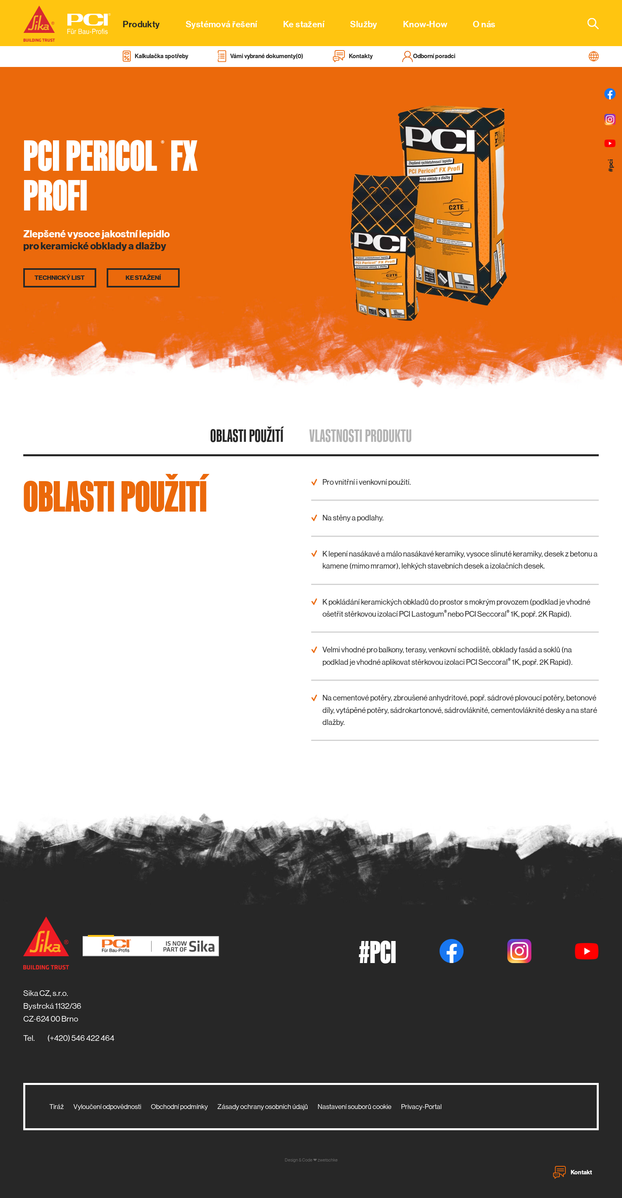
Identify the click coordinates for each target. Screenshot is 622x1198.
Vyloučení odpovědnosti (107, 1107)
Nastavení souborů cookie (354, 1107)
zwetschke (328, 1160)
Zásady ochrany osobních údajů (262, 1107)
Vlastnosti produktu (360, 435)
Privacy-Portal (421, 1107)
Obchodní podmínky (179, 1107)
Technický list (59, 278)
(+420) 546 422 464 (80, 1038)
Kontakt (572, 1172)
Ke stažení (143, 278)
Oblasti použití (247, 435)
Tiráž (56, 1107)
